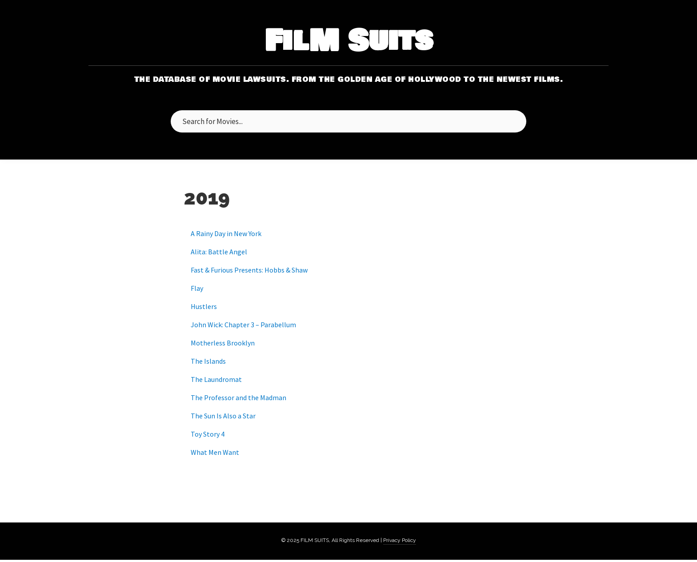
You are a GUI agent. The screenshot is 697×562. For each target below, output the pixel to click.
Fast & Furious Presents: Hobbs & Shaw (249, 269)
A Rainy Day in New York (226, 233)
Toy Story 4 (207, 434)
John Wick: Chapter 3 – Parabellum (243, 324)
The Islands (208, 361)
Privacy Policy (399, 540)
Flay (197, 288)
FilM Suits (348, 41)
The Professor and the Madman (238, 397)
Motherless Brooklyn (223, 342)
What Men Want (215, 452)
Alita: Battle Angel (219, 251)
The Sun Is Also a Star (223, 415)
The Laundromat (216, 379)
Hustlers (204, 306)
